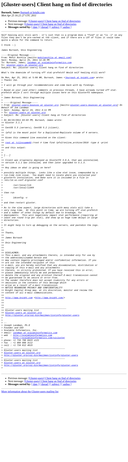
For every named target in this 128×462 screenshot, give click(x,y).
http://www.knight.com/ (49, 350)
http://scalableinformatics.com (32, 395)
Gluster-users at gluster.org (23, 368)
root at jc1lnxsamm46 (18, 164)
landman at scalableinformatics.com (49, 68)
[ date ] (35, 27)
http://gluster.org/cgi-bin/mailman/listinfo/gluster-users (42, 371)
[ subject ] (55, 27)
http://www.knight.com (18, 350)
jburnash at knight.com (32, 12)
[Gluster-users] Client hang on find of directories (54, 21)
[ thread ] (45, 27)
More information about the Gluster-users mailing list (29, 459)
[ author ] (67, 27)
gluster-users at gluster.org (24, 71)
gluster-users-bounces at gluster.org (35, 119)
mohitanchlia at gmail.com (54, 62)
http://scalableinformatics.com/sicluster (39, 398)
